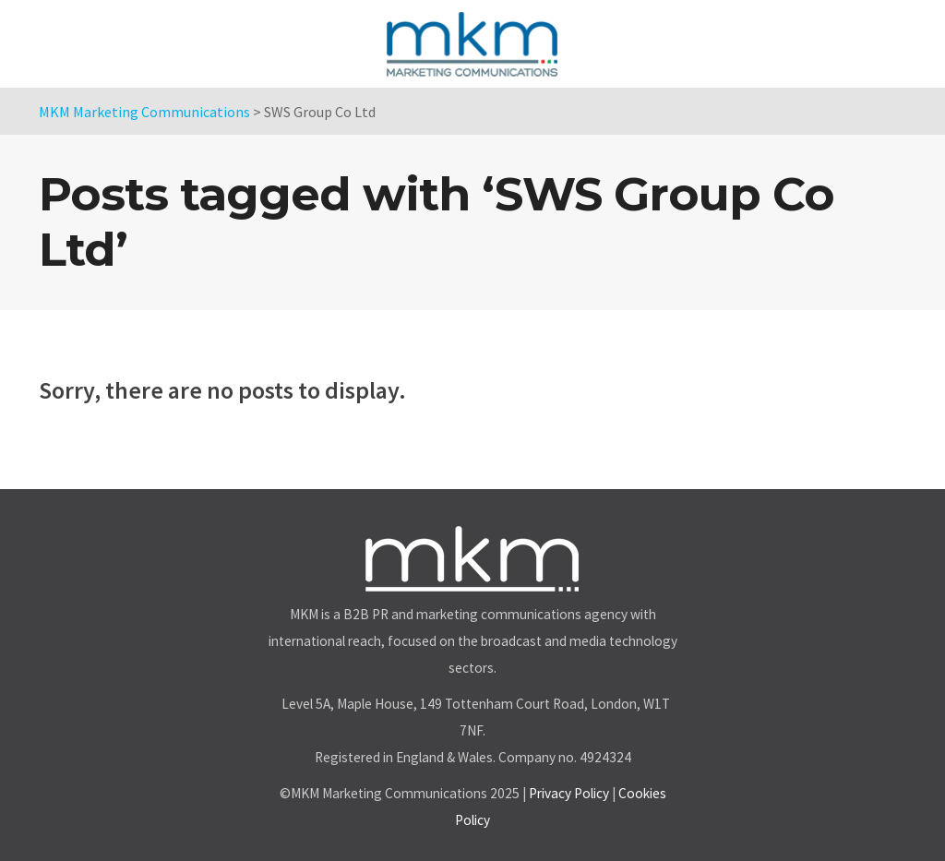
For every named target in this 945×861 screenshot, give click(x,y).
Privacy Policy (569, 793)
